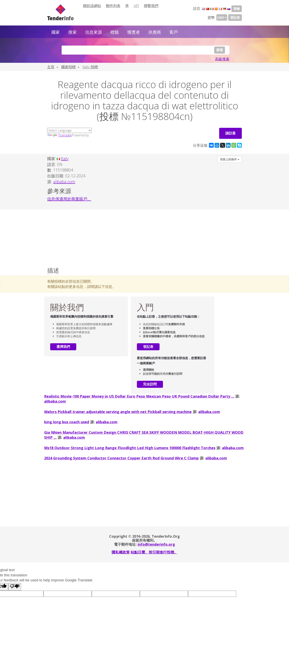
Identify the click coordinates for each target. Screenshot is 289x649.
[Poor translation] (14, 586)
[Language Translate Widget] (69, 130)
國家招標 (68, 66)
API (136, 6)
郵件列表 (113, 6)
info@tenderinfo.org (156, 544)
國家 (55, 32)
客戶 (173, 32)
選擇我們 (63, 346)
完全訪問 (150, 384)
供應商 (154, 32)
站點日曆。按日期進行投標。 (154, 552)
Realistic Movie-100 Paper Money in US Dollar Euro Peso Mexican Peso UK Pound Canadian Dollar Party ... (139, 396)
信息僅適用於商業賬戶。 (69, 198)
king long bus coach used (66, 421)
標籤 (114, 32)
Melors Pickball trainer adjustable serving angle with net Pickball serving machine (118, 411)
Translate (59, 135)
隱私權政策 (121, 552)
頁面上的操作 (229, 159)
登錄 (236, 8)
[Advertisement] (144, 237)
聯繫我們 (151, 6)
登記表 (235, 17)
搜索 (72, 32)
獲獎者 (133, 32)
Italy (64, 158)
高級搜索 (222, 59)
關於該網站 (92, 6)
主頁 (50, 66)
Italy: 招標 (90, 66)
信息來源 (93, 32)
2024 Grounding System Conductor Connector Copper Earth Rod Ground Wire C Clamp (121, 457)
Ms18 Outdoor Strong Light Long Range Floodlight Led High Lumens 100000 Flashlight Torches (129, 447)
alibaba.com (55, 401)
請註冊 (230, 133)
